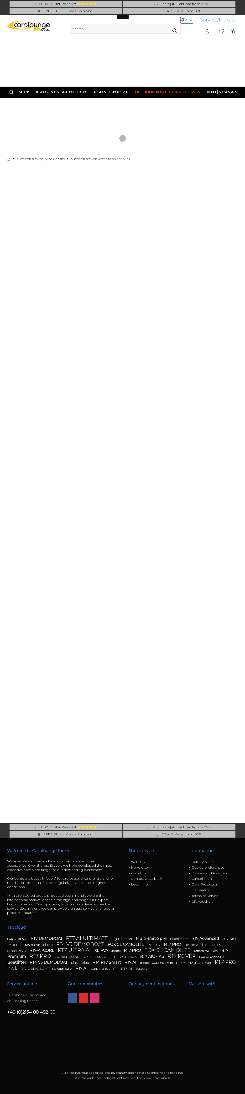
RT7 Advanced (205, 938)
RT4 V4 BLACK (125, 956)
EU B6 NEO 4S (67, 956)
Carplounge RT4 (105, 968)
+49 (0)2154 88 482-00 (31, 1012)
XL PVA (101, 950)
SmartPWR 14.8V (206, 951)
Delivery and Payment (210, 873)
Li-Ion (48, 945)
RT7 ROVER (182, 956)
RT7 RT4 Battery (134, 968)
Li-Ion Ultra (80, 962)
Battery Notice (204, 862)
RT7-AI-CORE (42, 950)
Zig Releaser (122, 939)
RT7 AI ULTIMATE (87, 938)
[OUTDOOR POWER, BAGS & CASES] (167, 92)
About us (138, 873)
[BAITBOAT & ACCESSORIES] (61, 92)
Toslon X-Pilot (196, 945)
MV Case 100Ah (62, 968)
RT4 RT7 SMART (96, 956)
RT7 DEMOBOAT (47, 938)
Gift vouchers (202, 901)
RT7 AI (130, 962)
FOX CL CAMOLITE (126, 944)
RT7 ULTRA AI (75, 950)
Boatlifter (17, 962)
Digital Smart (201, 962)
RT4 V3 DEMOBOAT (80, 944)
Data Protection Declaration (205, 887)
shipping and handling (167, 1072)
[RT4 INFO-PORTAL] (111, 92)
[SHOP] (23, 92)
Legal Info (139, 884)
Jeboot (116, 951)
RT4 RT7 (154, 945)
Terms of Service (205, 896)
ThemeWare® (160, 1078)
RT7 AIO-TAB (152, 956)
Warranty (138, 862)
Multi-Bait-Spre (151, 938)
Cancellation (202, 878)
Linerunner (179, 939)
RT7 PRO (173, 944)
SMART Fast (32, 945)
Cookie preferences (208, 867)
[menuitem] (217, 20)
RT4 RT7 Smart (107, 962)
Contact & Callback (146, 878)
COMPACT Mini (162, 962)
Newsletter (140, 867)
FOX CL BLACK (17, 939)
